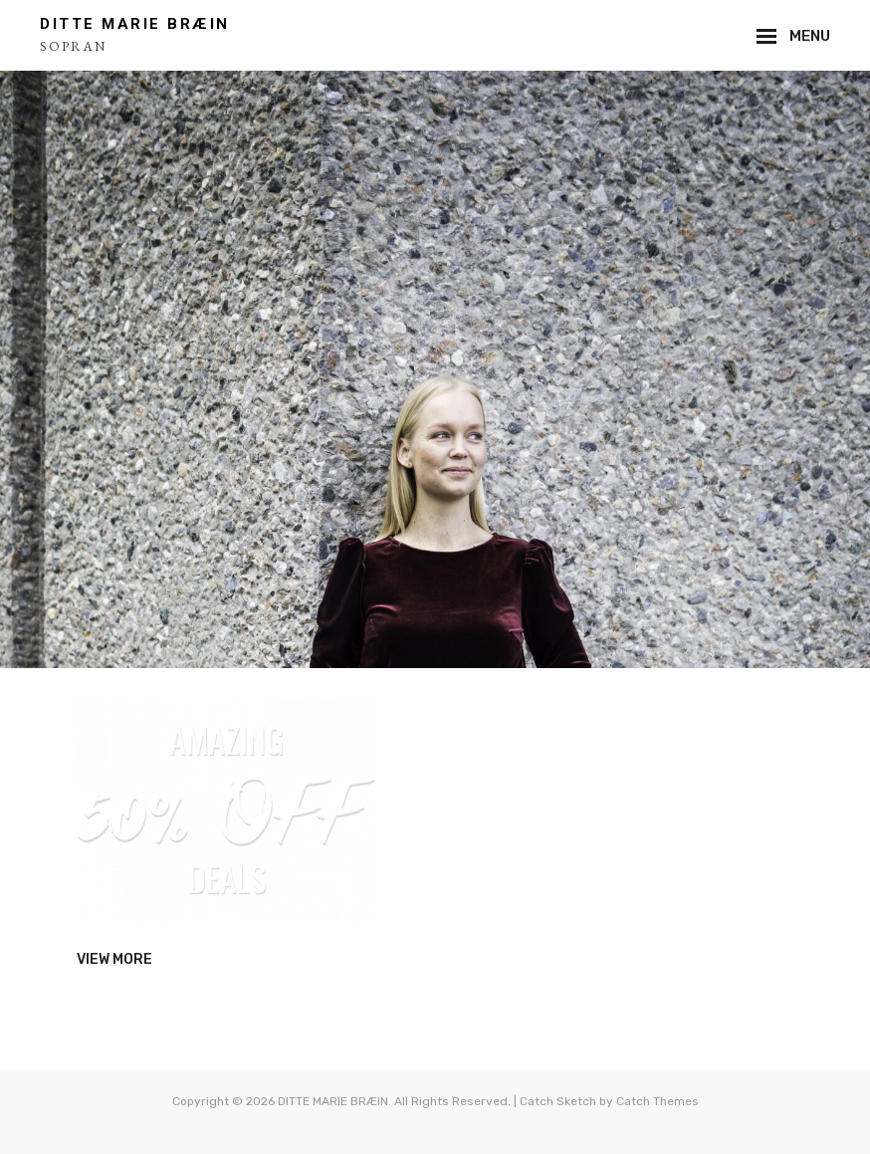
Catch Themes (657, 1101)
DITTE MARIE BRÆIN (135, 24)
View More (114, 959)
